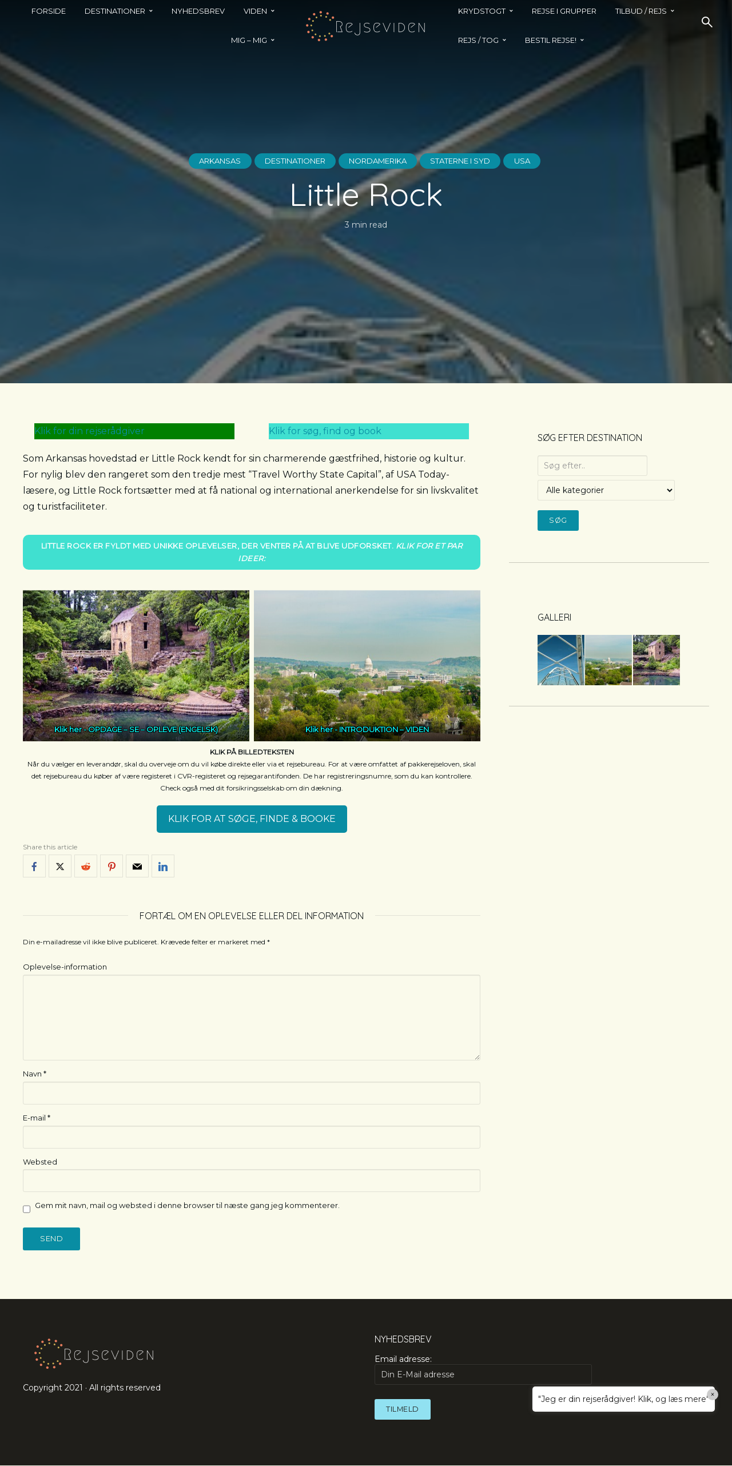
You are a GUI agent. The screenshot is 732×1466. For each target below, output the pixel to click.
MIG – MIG (249, 40)
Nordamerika (380, 161)
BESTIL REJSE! (550, 40)
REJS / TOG (478, 40)
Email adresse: (483, 1370)
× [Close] (712, 1394)
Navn (34, 1073)
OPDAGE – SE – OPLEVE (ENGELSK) (153, 729)
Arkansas (201, 161)
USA (542, 161)
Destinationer (285, 161)
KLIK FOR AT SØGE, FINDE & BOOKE (252, 819)
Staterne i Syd (473, 161)
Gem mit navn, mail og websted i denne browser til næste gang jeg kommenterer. (187, 1205)
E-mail (36, 1117)
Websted (40, 1161)
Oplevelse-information (65, 967)
